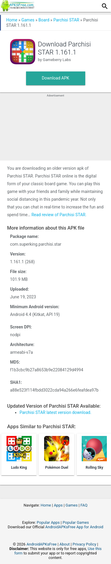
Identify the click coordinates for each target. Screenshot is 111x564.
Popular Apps (48, 522)
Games (27, 20)
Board (43, 20)
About (64, 544)
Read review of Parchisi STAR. (58, 214)
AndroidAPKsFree (41, 544)
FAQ (84, 505)
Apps (58, 505)
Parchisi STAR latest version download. (55, 412)
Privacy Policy (84, 544)
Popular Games (75, 522)
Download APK (55, 78)
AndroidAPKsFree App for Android (74, 527)
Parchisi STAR (66, 20)
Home (11, 20)
